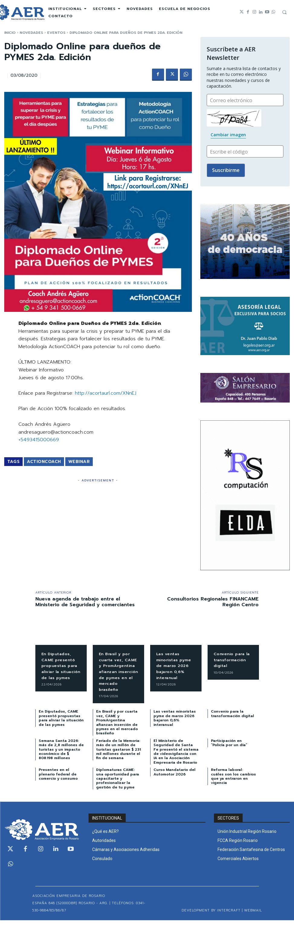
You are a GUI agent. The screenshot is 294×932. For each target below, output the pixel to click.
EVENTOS (56, 32)
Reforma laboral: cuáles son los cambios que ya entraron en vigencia (233, 788)
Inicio (10, 32)
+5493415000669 (38, 439)
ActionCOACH (44, 461)
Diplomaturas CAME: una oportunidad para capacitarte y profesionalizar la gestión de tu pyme (117, 790)
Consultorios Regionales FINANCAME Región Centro (213, 601)
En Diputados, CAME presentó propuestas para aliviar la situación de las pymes (61, 669)
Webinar (79, 461)
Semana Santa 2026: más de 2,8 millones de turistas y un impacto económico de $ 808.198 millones (61, 761)
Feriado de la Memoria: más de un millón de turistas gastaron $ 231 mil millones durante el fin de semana (118, 761)
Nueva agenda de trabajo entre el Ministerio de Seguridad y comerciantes (85, 601)
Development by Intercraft (211, 922)
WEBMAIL (253, 922)
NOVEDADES (31, 32)
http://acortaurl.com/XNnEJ (105, 393)
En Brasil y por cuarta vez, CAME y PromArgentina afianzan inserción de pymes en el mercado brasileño (116, 677)
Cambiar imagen (228, 135)
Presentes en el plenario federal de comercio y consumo (58, 786)
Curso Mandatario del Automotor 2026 (174, 783)
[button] (284, 12)
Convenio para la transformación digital (233, 660)
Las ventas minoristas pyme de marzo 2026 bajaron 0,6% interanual (175, 666)
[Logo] (42, 841)
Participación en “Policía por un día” (229, 754)
